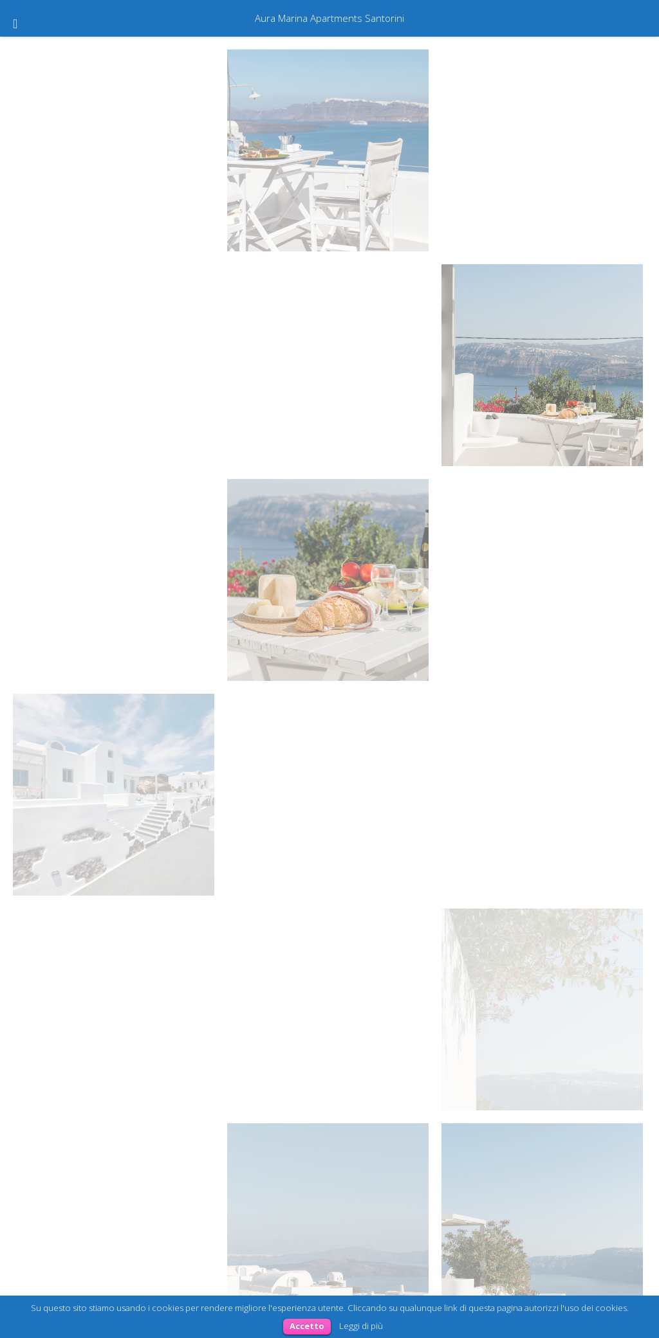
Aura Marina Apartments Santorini (329, 18)
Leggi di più (361, 1326)
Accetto (307, 1326)
